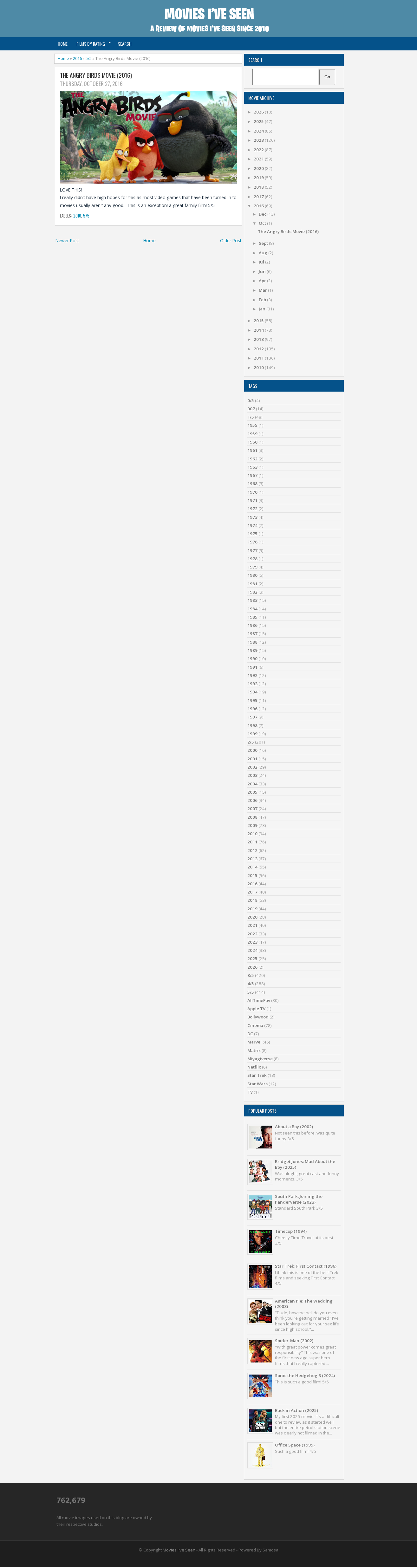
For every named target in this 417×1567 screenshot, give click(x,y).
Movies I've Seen (179, 1550)
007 (251, 409)
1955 (252, 425)
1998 (252, 725)
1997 (252, 717)
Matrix (254, 1050)
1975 (252, 533)
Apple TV (256, 1008)
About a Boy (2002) (294, 1126)
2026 (259, 112)
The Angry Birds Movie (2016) (96, 75)
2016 (77, 58)
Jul (262, 262)
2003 (252, 775)
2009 (252, 825)
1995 (252, 700)
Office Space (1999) (295, 1445)
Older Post (230, 240)
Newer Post (67, 240)
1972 (252, 508)
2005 (252, 792)
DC (250, 1034)
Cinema (255, 1025)
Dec (263, 214)
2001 (252, 759)
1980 (252, 575)
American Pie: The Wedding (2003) (304, 1303)
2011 (259, 358)
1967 (252, 475)
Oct (263, 223)
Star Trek (257, 1075)
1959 (252, 434)
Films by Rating (90, 43)
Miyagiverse (260, 1059)
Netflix (254, 1067)
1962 (252, 459)
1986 (252, 625)
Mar (263, 290)
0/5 (250, 400)
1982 (252, 592)
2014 (259, 330)
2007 (252, 808)
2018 (259, 187)
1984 (252, 609)
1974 (252, 525)
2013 (259, 339)
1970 (252, 492)
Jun (263, 271)
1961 (252, 450)
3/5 (250, 975)
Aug (263, 253)
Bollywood (258, 1017)
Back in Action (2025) (296, 1410)
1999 (252, 734)
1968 (252, 483)
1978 (252, 559)
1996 (252, 709)
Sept (264, 243)
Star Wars (257, 1084)
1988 (252, 642)
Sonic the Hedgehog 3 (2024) (305, 1375)
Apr (263, 280)
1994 (252, 692)
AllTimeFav (258, 1000)
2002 (252, 767)
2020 (259, 168)
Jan (262, 309)
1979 (252, 567)
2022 (259, 150)
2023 (259, 140)
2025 (259, 121)
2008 (252, 817)
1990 (252, 658)
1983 (252, 600)
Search (125, 43)
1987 (252, 633)
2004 (252, 784)
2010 (259, 367)
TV (250, 1092)
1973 (252, 517)
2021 (259, 159)
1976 (252, 542)
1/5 (250, 417)
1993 (252, 683)
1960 (252, 442)
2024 (259, 131)
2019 (259, 177)
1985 (252, 617)
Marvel (254, 1042)
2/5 (250, 742)
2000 (252, 750)
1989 (252, 650)
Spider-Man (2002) (294, 1340)
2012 (259, 349)
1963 (252, 467)
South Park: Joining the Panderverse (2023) (299, 1199)
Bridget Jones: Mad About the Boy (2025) (305, 1164)
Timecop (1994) (291, 1231)
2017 (259, 196)
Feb (263, 299)
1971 (252, 500)
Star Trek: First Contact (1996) (305, 1266)
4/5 (250, 983)
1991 (252, 667)
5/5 (89, 58)
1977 (252, 550)
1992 (252, 675)
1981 (252, 584)
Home (63, 43)
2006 (252, 800)
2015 (259, 320)
